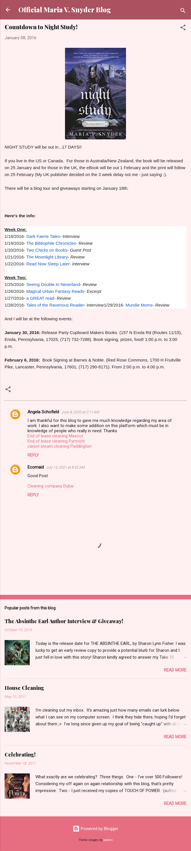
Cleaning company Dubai (50, 486)
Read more (175, 670)
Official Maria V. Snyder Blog (64, 9)
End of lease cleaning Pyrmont (56, 441)
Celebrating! (20, 754)
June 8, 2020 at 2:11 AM (80, 412)
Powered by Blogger (95, 828)
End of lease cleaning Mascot (55, 436)
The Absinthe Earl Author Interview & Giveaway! (64, 621)
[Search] (183, 11)
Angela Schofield (43, 411)
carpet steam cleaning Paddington (59, 446)
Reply (33, 455)
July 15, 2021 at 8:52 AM (65, 467)
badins (108, 840)
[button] (183, 28)
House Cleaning (24, 687)
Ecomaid (35, 467)
